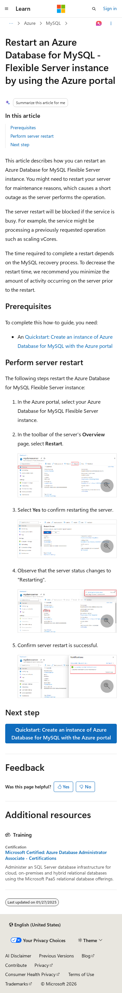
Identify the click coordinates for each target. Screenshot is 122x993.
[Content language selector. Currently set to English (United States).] (35, 925)
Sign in (110, 8)
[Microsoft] (61, 9)
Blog (86, 956)
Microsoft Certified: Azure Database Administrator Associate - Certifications (56, 855)
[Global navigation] (6, 9)
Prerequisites (23, 127)
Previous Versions (56, 956)
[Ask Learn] (99, 23)
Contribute (16, 965)
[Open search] (94, 9)
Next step (19, 144)
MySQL (53, 23)
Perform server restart (32, 136)
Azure (29, 23)
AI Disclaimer (18, 956)
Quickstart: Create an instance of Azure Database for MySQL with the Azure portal (61, 733)
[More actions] (111, 23)
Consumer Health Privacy (30, 974)
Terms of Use (81, 974)
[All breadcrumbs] (11, 23)
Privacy (41, 965)
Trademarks (16, 984)
